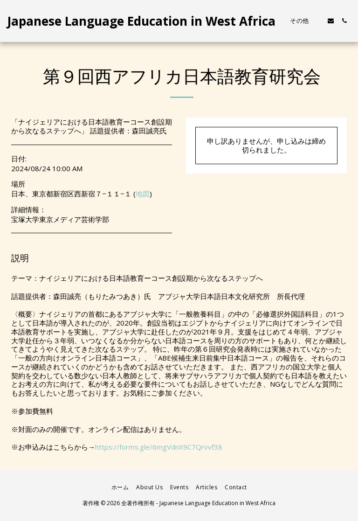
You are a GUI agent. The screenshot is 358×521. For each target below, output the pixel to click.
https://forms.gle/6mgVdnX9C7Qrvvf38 (158, 447)
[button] (330, 21)
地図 (143, 193)
